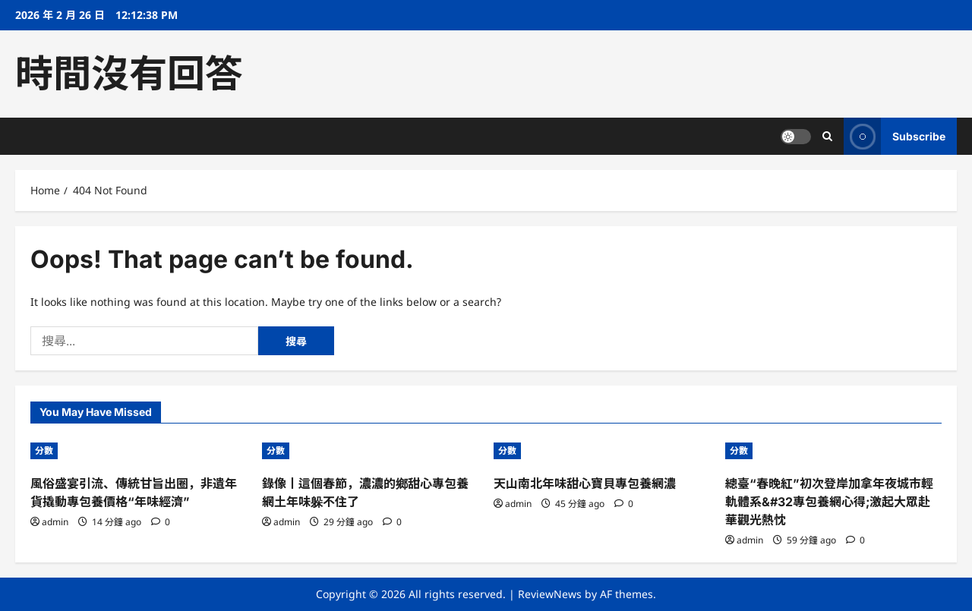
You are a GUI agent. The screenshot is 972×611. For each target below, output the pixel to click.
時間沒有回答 (129, 73)
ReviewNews (550, 594)
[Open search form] (827, 136)
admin (55, 521)
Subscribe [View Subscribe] (894, 136)
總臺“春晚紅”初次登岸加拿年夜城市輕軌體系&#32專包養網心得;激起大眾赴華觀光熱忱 (829, 502)
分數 (44, 450)
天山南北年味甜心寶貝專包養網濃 (585, 483)
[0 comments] (160, 521)
